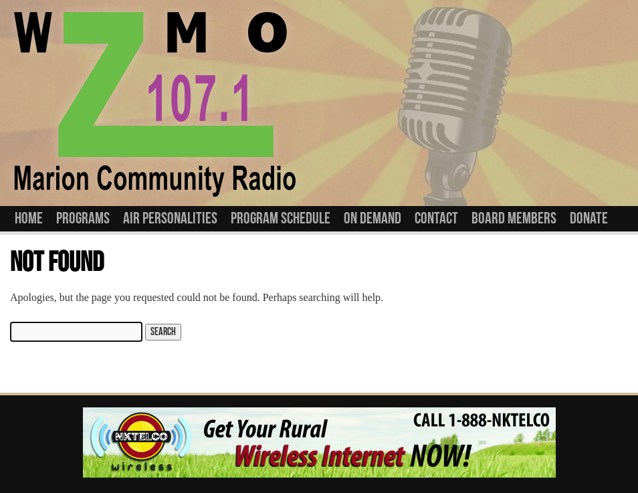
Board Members (513, 218)
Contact (436, 218)
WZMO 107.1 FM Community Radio (154, 103)
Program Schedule (280, 218)
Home (29, 218)
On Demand (372, 218)
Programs (83, 218)
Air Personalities (170, 218)
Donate (589, 218)
